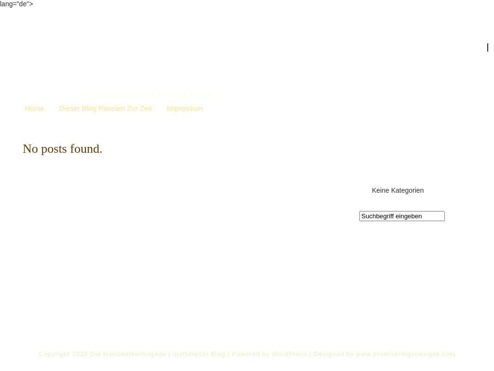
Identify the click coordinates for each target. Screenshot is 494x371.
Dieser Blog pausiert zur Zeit (105, 108)
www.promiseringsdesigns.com (405, 354)
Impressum (185, 108)
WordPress (289, 354)
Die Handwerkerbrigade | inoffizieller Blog (147, 94)
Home (34, 108)
